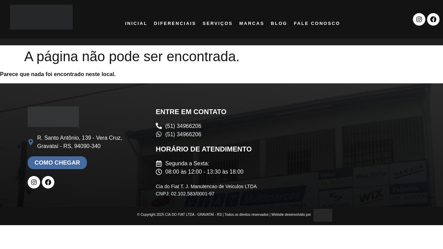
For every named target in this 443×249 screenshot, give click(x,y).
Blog (279, 23)
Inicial (136, 23)
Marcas (251, 23)
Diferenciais (175, 23)
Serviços (218, 23)
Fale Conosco (317, 23)
